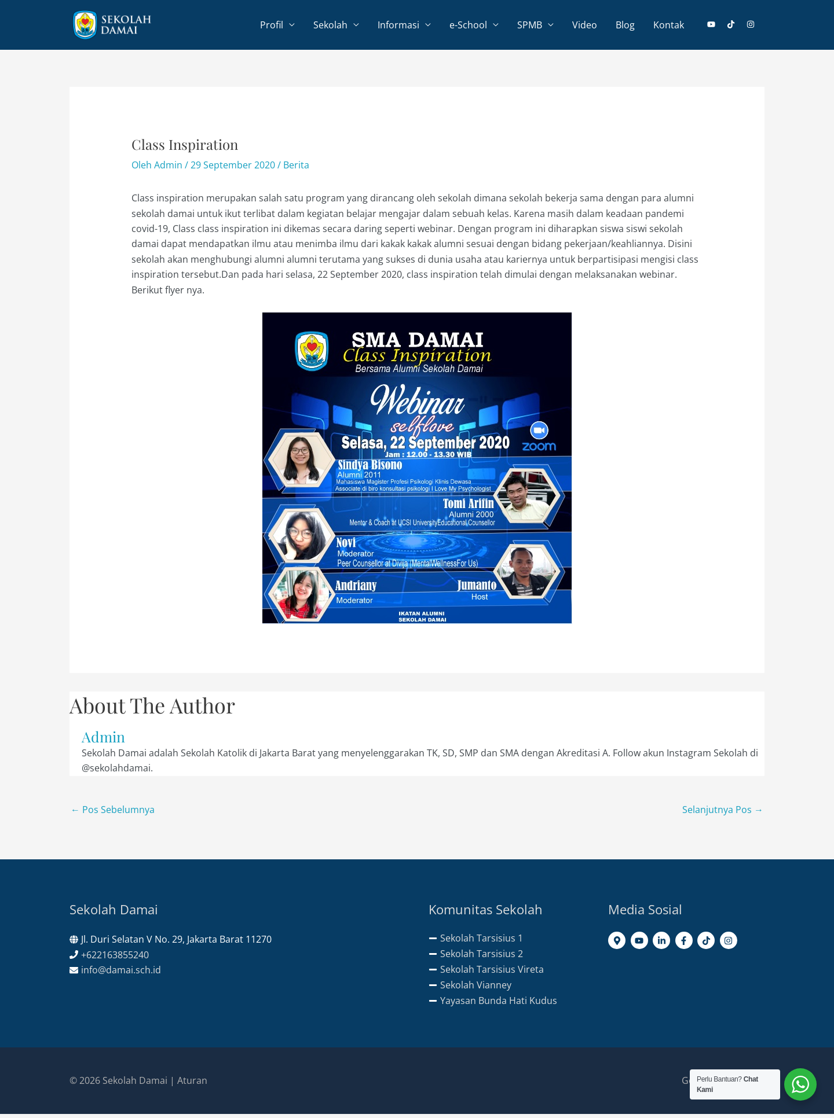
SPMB (529, 26)
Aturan (192, 1083)
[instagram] (751, 26)
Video (584, 26)
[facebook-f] (685, 943)
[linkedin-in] (663, 943)
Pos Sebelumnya (113, 813)
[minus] (476, 941)
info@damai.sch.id (121, 973)
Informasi (398, 26)
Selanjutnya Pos (722, 813)
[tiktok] (735, 26)
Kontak (668, 26)
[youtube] (716, 26)
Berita (296, 168)
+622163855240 (115, 958)
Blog (625, 26)
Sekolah (330, 26)
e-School (468, 26)
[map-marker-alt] (618, 943)
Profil (271, 26)
